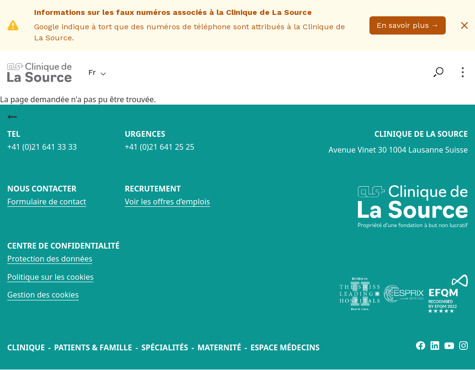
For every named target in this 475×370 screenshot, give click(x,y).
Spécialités (165, 347)
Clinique (26, 347)
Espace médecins (285, 347)
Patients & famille (93, 347)
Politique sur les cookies (50, 277)
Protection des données (49, 258)
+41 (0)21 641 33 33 (42, 147)
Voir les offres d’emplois (167, 201)
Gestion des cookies (43, 294)
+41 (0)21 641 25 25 (159, 147)
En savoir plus (408, 25)
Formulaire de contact (46, 201)
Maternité (219, 347)
